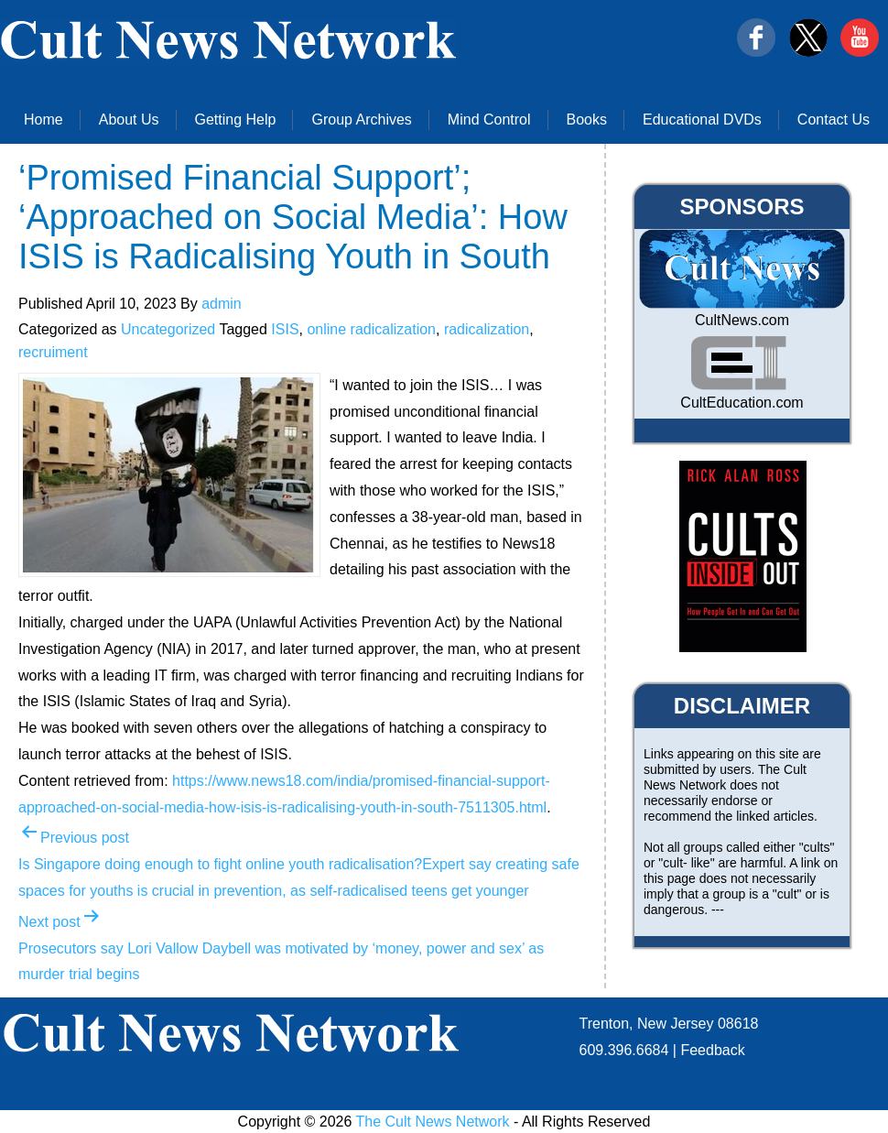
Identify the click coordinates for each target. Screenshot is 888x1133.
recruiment (53, 352)
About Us (129, 119)
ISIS (284, 329)
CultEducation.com (741, 402)
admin (221, 303)
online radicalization (371, 329)
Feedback (712, 1050)
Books (587, 119)
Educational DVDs (702, 119)
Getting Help (235, 119)
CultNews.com (742, 320)
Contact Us (833, 119)
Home (43, 119)
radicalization (486, 329)
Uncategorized (168, 329)
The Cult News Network (433, 1121)
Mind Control (489, 119)
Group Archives (361, 119)
